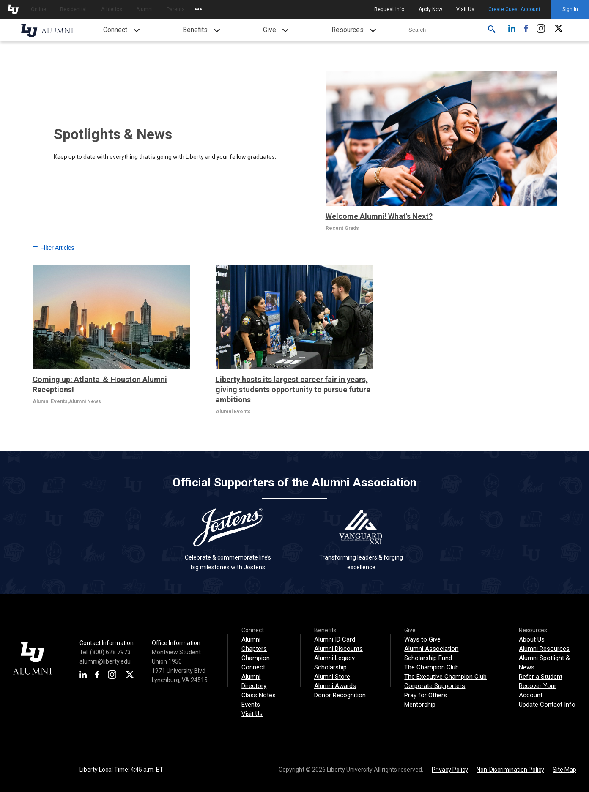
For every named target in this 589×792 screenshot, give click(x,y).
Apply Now (430, 9)
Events (250, 704)
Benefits (195, 30)
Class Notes (258, 695)
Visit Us (465, 9)
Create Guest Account (514, 9)
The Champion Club (431, 667)
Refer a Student (540, 676)
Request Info (389, 9)
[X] (558, 30)
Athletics (111, 9)
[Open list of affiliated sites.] (198, 9)
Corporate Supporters (434, 686)
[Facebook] (526, 30)
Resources (347, 30)
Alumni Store (332, 676)
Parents (176, 9)
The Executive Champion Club (445, 676)
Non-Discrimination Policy (510, 769)
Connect (115, 30)
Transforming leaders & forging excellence (361, 539)
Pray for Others (425, 695)
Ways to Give (422, 639)
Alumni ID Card (334, 639)
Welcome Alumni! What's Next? (379, 216)
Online (38, 9)
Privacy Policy (450, 769)
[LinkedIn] (511, 30)
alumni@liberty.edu (105, 661)
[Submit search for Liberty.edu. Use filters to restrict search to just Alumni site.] (491, 30)
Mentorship (420, 704)
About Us (532, 639)
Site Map (564, 769)
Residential (73, 9)
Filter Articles (53, 247)
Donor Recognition (340, 695)
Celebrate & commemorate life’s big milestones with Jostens (228, 539)
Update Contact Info (547, 704)
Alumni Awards (335, 686)
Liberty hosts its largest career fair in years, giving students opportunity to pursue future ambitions (293, 389)
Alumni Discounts (338, 649)
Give (269, 30)
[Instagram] (541, 30)
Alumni (144, 9)
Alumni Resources (544, 649)
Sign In (570, 9)
